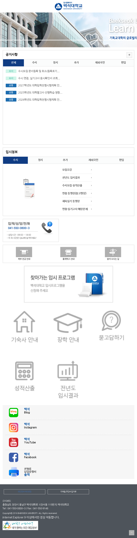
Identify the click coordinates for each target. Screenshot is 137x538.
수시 (34, 62)
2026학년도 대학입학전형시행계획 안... (40, 99)
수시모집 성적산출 (72, 185)
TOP (131, 532)
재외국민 (100, 62)
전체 (13, 62)
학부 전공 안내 (24, 259)
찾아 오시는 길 (113, 259)
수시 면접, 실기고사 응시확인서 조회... (39, 78)
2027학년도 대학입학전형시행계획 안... (40, 85)
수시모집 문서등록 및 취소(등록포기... (38, 71)
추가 (76, 62)
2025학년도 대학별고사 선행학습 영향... (40, 92)
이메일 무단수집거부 (68, 492)
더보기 (129, 55)
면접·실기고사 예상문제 (75, 209)
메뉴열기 (5, 7)
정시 (55, 62)
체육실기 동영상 (71, 201)
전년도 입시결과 (71, 177)
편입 (123, 62)
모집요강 (67, 169)
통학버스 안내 (68, 259)
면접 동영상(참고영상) (74, 193)
